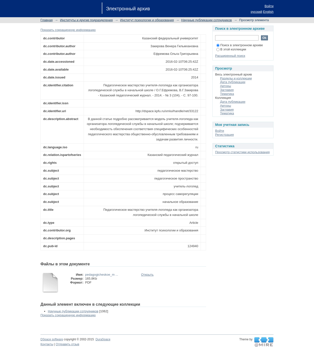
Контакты (46, 344)
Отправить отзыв (67, 344)
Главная (46, 20)
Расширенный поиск (230, 56)
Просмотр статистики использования (242, 152)
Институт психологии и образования (147, 20)
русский (256, 12)
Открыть (147, 274)
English (268, 12)
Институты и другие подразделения (86, 20)
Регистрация (224, 134)
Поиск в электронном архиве (239, 45)
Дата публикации (232, 82)
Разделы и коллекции (236, 78)
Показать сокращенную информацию (68, 30)
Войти (269, 6)
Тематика (227, 94)
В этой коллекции (231, 49)
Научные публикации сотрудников (206, 20)
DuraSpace (102, 339)
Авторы (225, 86)
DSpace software (51, 339)
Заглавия (227, 90)
